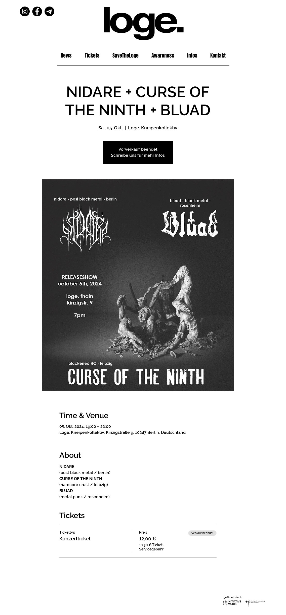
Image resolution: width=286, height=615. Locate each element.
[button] (192, 55)
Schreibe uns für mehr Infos (138, 155)
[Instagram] (25, 11)
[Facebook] (37, 11)
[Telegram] (49, 11)
